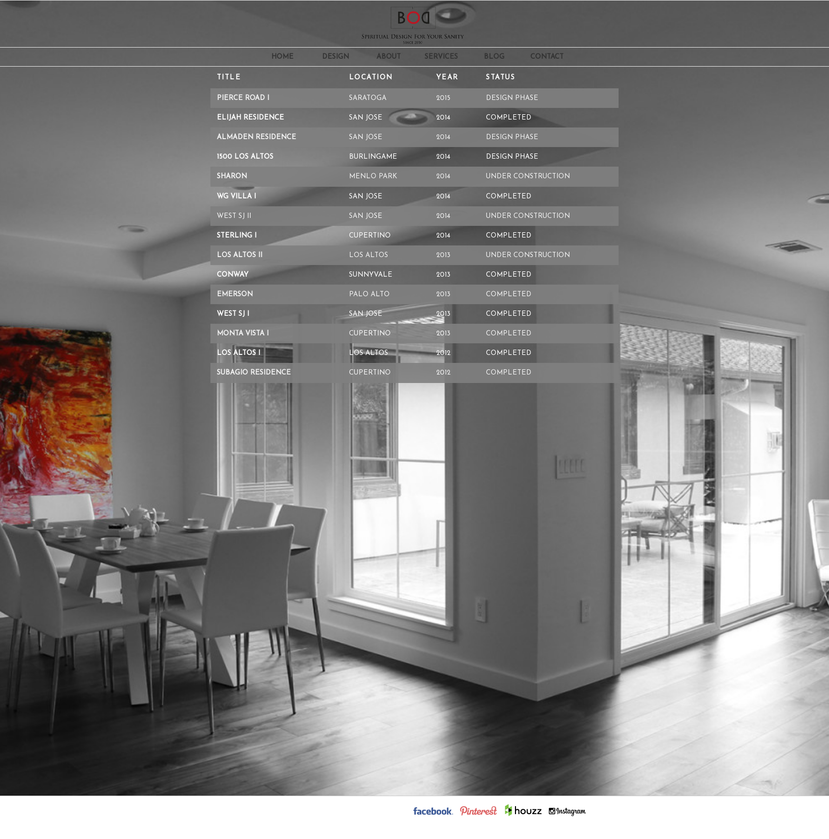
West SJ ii (234, 216)
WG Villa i (236, 196)
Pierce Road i (243, 98)
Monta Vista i (243, 333)
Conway (232, 274)
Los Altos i (238, 353)
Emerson (235, 294)
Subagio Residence (254, 372)
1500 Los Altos (245, 156)
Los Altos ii (239, 255)
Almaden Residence (256, 137)
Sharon (232, 176)
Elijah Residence (250, 117)
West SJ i (233, 314)
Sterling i (236, 235)
